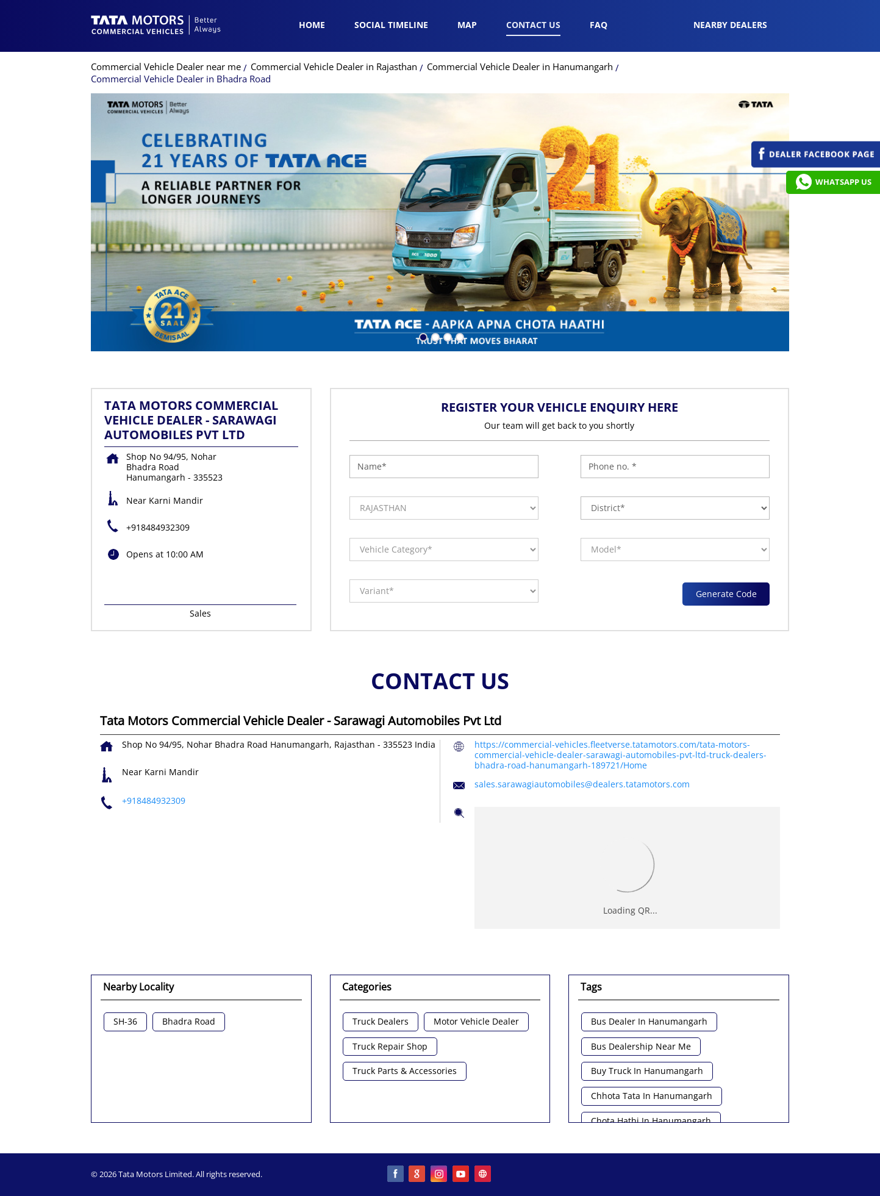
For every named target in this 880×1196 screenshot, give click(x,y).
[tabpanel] (440, 222)
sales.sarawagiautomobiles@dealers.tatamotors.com (582, 784)
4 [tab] (459, 336)
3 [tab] (446, 336)
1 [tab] (422, 336)
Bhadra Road (188, 1022)
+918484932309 (158, 527)
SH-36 (125, 1022)
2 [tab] (434, 336)
